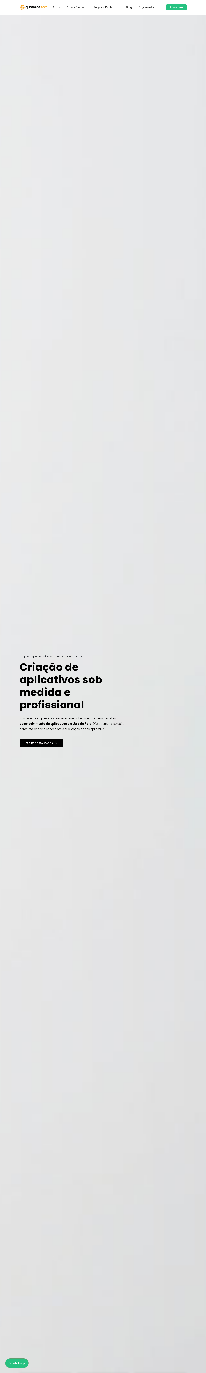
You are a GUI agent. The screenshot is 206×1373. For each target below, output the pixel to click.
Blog (129, 7)
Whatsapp (176, 7)
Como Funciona (77, 7)
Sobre (56, 7)
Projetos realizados (41, 728)
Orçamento (146, 7)
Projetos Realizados (107, 7)
